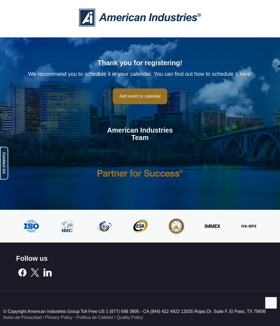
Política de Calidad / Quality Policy (109, 317)
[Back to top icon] (271, 303)
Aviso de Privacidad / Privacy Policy (37, 317)
